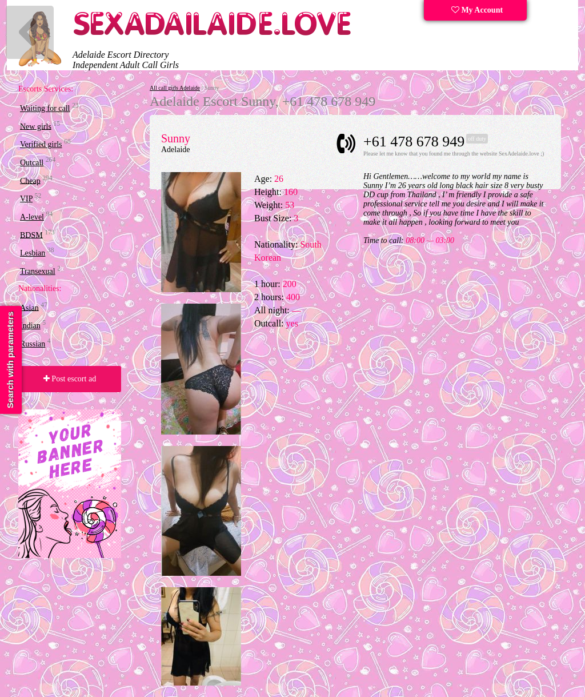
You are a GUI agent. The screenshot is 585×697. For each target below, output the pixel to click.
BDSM (31, 234)
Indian (30, 325)
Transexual (37, 271)
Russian (32, 344)
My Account (477, 10)
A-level (32, 217)
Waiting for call (45, 108)
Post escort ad (69, 379)
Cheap (30, 180)
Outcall (31, 162)
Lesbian (32, 253)
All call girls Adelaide (175, 88)
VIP (26, 198)
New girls (35, 126)
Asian (29, 307)
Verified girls (41, 144)
